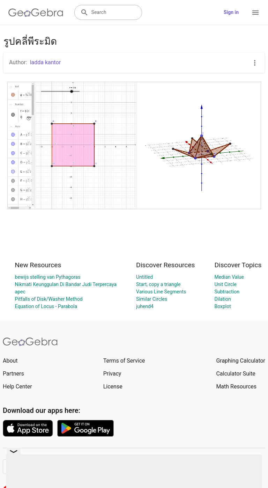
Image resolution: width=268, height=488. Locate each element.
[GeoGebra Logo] (35, 12)
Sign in (231, 12)
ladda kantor (45, 62)
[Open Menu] (255, 12)
